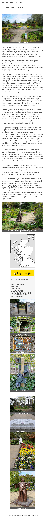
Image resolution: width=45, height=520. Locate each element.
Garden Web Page (17, 290)
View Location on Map (18, 284)
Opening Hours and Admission (21, 292)
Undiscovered (12, 2)
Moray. (35, 92)
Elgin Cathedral (13, 49)
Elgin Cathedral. (13, 185)
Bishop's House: (7, 56)
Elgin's (4, 47)
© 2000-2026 (33, 516)
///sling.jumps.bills (17, 297)
